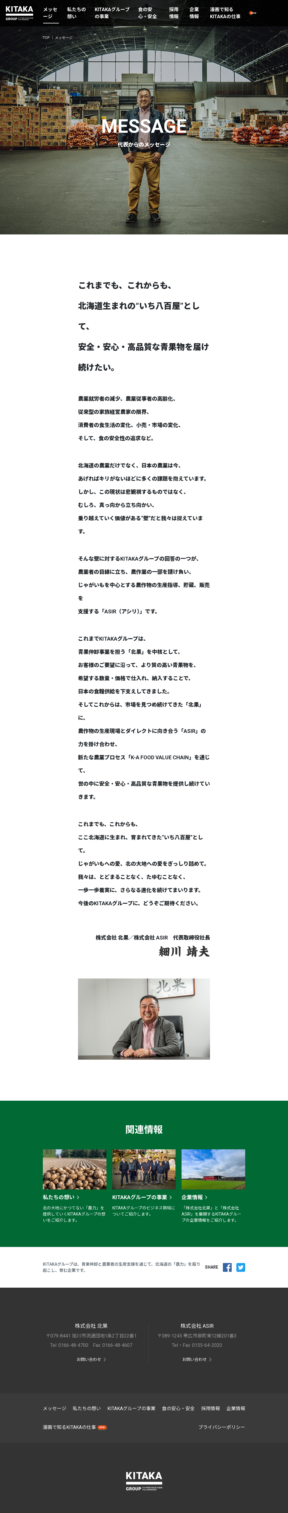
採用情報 (174, 13)
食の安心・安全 (147, 13)
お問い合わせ (89, 1359)
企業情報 (194, 13)
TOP (46, 38)
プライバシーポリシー (221, 1427)
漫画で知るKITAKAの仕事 (225, 13)
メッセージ (50, 13)
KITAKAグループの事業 (112, 13)
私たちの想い (76, 13)
